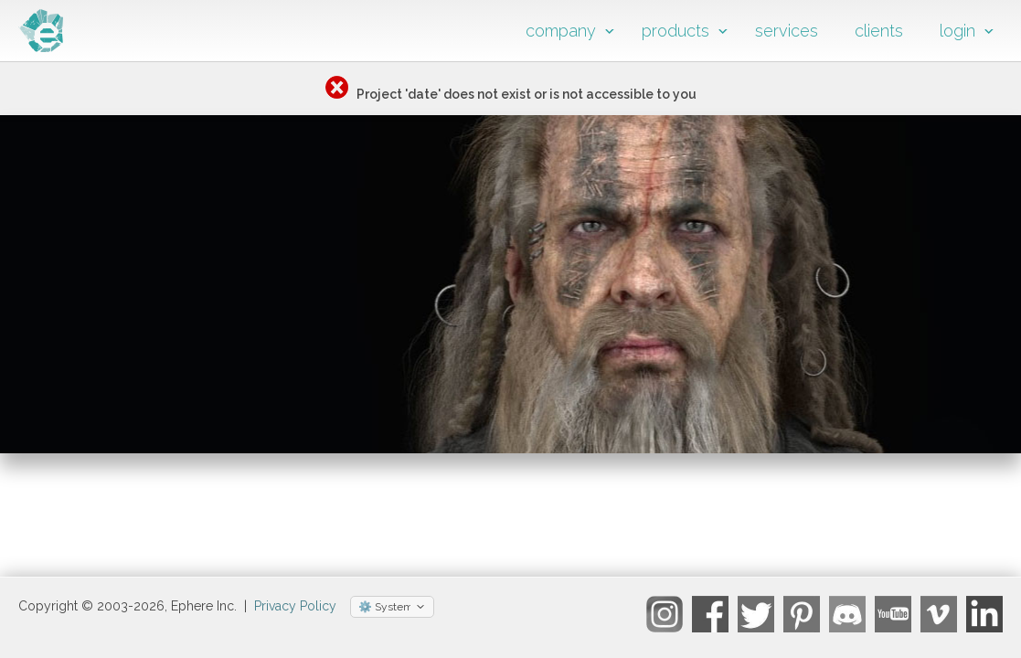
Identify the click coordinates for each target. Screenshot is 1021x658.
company (561, 30)
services (786, 30)
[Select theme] (392, 614)
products (675, 30)
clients (879, 30)
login (957, 30)
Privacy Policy (295, 613)
